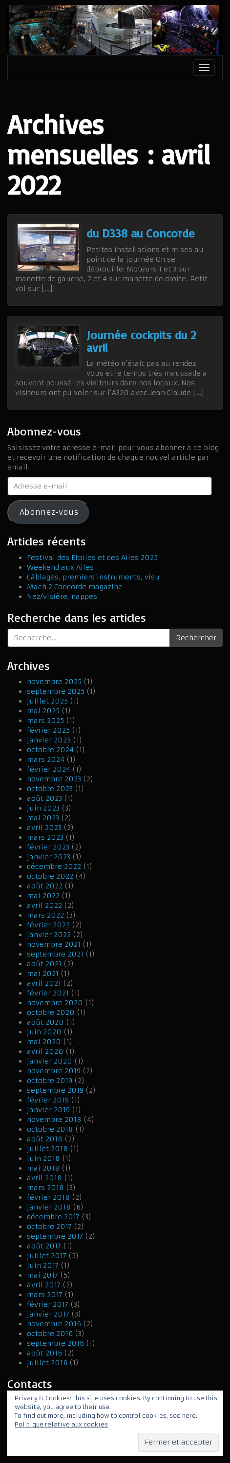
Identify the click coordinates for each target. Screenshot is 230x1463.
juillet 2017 (46, 1255)
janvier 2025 (49, 740)
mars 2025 (45, 720)
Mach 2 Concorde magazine (75, 586)
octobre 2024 (50, 749)
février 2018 (48, 1197)
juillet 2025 (47, 701)
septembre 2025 (55, 691)
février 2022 (48, 925)
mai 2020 (44, 1041)
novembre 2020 (55, 1002)
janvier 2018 (49, 1207)
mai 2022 (43, 895)
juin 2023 (43, 808)
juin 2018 (43, 1158)
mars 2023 (45, 837)
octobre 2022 (50, 876)
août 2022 (45, 886)
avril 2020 (45, 1051)
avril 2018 (44, 1178)
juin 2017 (43, 1265)
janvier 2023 (48, 856)
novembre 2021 (54, 944)
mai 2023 (43, 817)
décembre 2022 (54, 866)
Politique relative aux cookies (61, 1424)
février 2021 (48, 993)
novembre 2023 (54, 779)
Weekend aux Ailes (60, 567)
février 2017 (47, 1304)
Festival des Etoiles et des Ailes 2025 (92, 557)
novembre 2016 (54, 1323)
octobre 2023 (50, 788)
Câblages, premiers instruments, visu (93, 577)
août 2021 (44, 963)
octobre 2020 (51, 1012)
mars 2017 (45, 1294)
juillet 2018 (47, 1148)
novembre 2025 (54, 681)
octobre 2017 (49, 1226)
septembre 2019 (55, 1090)
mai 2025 (43, 710)
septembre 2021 (55, 954)
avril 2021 (44, 983)
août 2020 (45, 1022)
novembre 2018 (54, 1119)
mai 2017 (42, 1275)
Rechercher (196, 637)
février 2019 (48, 1100)
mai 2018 (43, 1168)
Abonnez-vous (49, 512)
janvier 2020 (49, 1061)
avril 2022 (44, 905)
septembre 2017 (55, 1236)
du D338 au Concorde (140, 233)
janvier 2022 (49, 934)
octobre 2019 (49, 1080)
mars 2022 (45, 915)
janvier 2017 (48, 1314)
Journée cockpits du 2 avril (141, 341)
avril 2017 (44, 1285)
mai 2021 (43, 973)
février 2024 (48, 769)
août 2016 (44, 1353)
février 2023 (48, 847)
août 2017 (44, 1246)
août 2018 (45, 1139)
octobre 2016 (50, 1333)
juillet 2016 (47, 1362)
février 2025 (48, 730)
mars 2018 (45, 1187)
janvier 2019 (48, 1109)
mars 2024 (45, 759)
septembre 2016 (55, 1343)
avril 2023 (44, 827)
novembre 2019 (54, 1070)
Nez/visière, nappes (62, 596)
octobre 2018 (50, 1129)
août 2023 (44, 798)
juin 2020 (44, 1032)
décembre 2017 (53, 1216)
